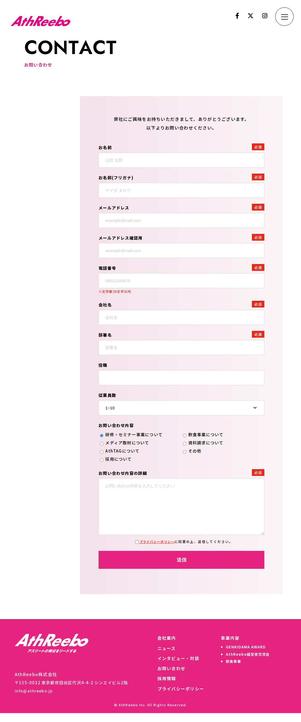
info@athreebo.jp (35, 699)
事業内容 (228, 646)
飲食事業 (232, 671)
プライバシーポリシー (157, 549)
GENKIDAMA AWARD (244, 656)
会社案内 (164, 646)
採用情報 (164, 687)
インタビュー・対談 (176, 667)
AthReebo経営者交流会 (247, 663)
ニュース (164, 656)
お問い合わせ (169, 677)
